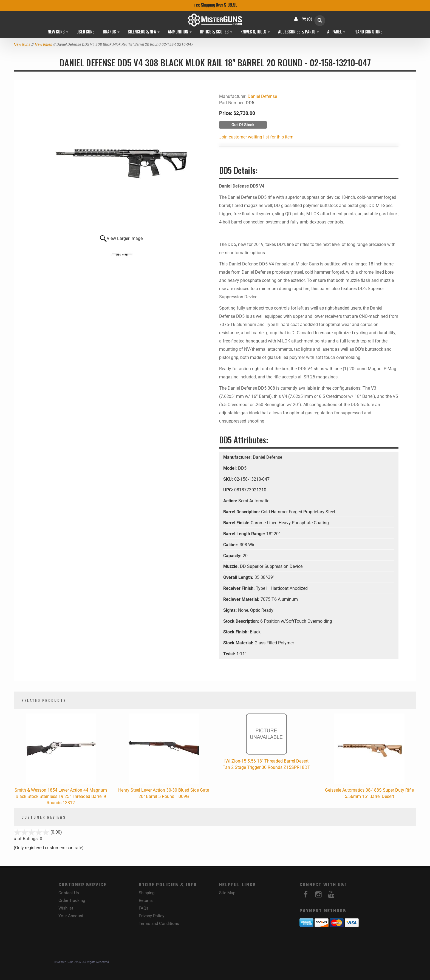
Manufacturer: (238, 457)
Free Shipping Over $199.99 (215, 5)
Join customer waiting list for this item (256, 137)
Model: (230, 468)
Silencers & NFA (144, 32)
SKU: (228, 479)
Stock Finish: (236, 632)
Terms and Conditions (159, 923)
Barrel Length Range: (244, 533)
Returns (146, 900)
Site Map (227, 892)
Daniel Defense (262, 96)
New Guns (58, 32)
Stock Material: (238, 642)
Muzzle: (231, 566)
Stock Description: (241, 621)
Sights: (230, 610)
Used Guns (86, 32)
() (307, 19)
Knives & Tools (255, 32)
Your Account (70, 915)
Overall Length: (238, 577)
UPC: (228, 489)
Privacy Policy (151, 915)
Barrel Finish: (237, 522)
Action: (230, 500)
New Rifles (43, 44)
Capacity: (233, 555)
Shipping (146, 892)
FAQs (143, 908)
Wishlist (65, 908)
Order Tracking (71, 900)
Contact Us (68, 892)
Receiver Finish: (239, 588)
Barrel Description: (242, 511)
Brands (111, 32)
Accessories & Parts (298, 32)
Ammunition (180, 32)
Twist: (229, 653)
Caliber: (231, 544)
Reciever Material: (242, 599)
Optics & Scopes (216, 32)
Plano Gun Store (367, 32)
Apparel (336, 32)
